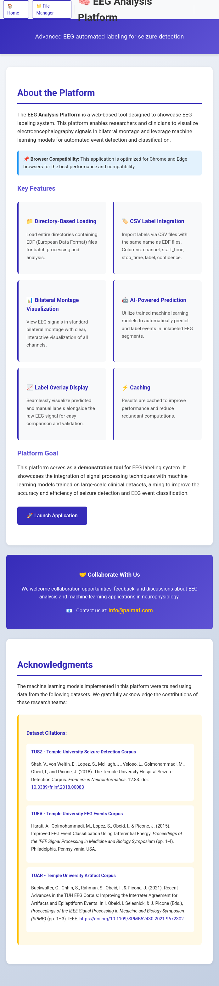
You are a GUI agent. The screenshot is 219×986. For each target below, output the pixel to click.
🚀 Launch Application (52, 516)
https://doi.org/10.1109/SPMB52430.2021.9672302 (131, 919)
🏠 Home (13, 9)
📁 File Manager (44, 9)
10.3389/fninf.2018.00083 (57, 787)
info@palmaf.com (131, 610)
